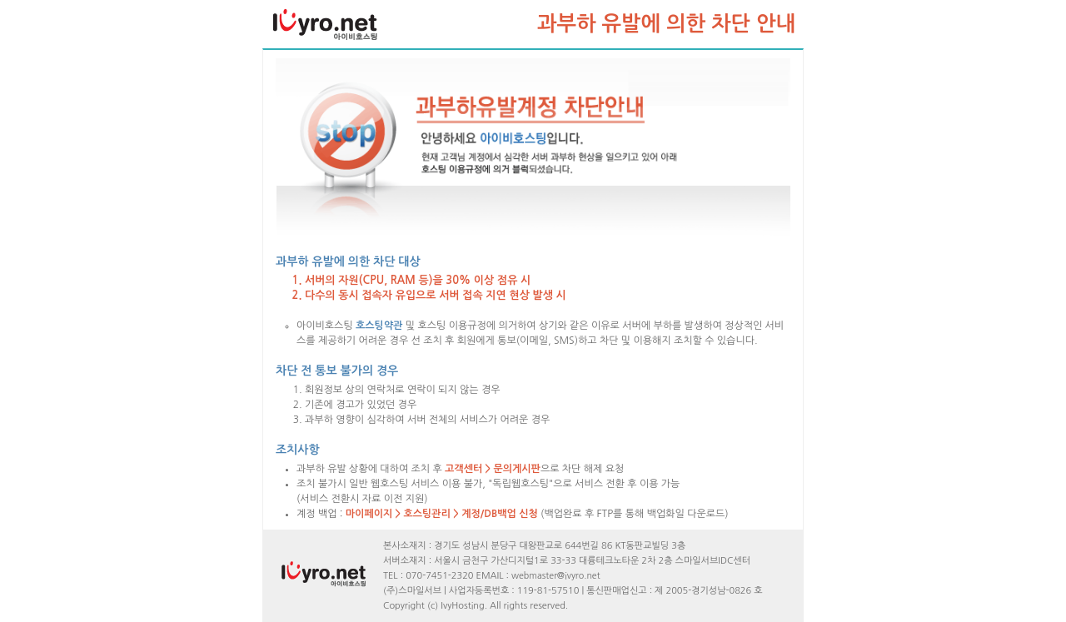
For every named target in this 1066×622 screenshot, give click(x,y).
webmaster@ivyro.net (555, 575)
